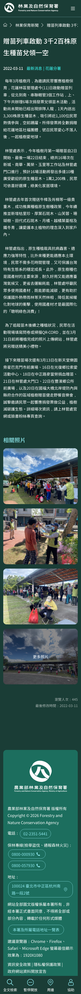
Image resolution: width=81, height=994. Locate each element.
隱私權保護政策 (47, 964)
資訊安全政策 (19, 964)
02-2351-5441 (35, 833)
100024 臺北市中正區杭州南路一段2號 (40, 889)
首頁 (5, 25)
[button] (73, 8)
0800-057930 (27, 865)
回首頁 (31, 7)
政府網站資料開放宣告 (27, 971)
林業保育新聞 (27, 25)
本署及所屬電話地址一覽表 (36, 929)
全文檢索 (10, 985)
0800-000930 (27, 854)
